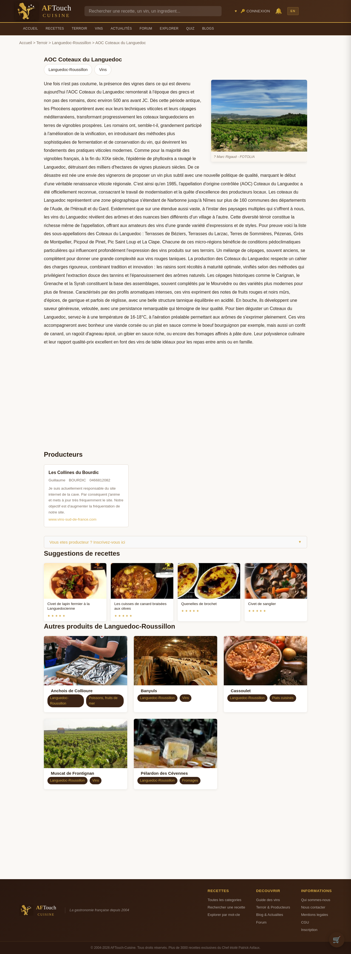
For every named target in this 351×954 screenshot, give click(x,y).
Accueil (30, 28)
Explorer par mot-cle (224, 915)
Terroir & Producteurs (273, 907)
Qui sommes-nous (315, 900)
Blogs (208, 28)
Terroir (79, 28)
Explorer (169, 28)
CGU (305, 922)
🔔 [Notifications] (278, 11)
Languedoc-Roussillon (71, 43)
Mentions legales (314, 915)
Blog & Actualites (269, 915)
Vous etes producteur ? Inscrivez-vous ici (175, 542)
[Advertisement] (175, 404)
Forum (146, 28)
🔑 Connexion (255, 11)
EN (292, 11)
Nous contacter (313, 907)
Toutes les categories (224, 900)
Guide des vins (268, 900)
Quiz (190, 28)
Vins (99, 28)
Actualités (121, 28)
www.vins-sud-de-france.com (73, 519)
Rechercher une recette (226, 907)
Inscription (309, 930)
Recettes (55, 28)
